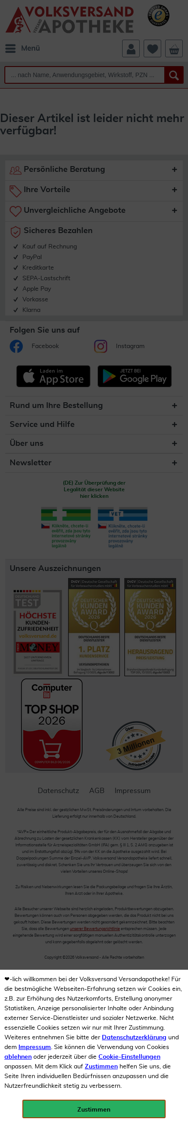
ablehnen (18, 1057)
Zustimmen (101, 1067)
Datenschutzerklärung (134, 1037)
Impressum (34, 1047)
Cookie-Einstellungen (129, 1057)
